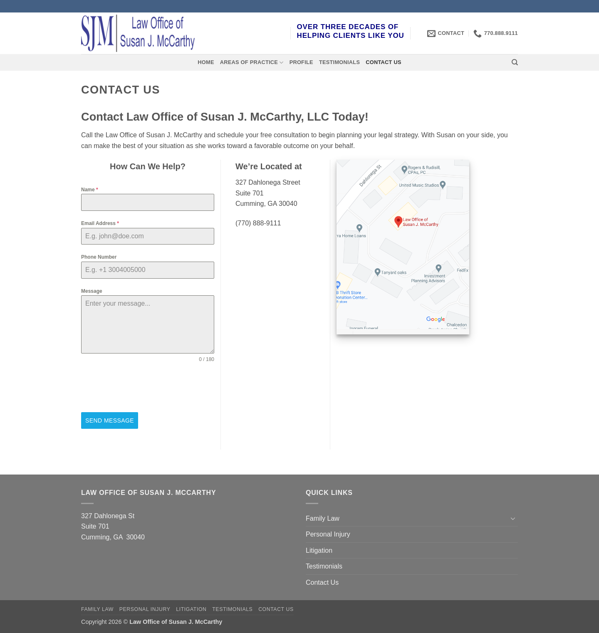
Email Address (100, 223)
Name (89, 190)
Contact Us (383, 62)
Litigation (319, 550)
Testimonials (339, 62)
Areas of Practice (252, 63)
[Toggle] (513, 518)
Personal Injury (328, 534)
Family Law (322, 518)
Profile (301, 62)
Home (206, 62)
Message (91, 291)
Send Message (109, 420)
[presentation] (144, 387)
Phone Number (98, 257)
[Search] (515, 62)
